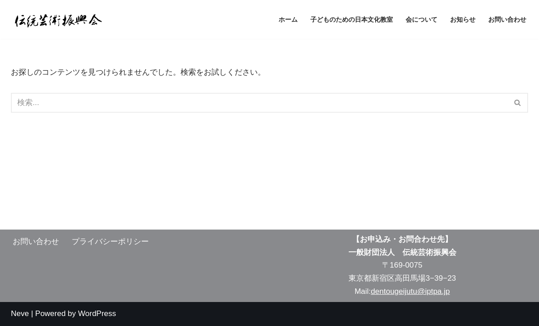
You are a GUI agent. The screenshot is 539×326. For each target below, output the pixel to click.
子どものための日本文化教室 (351, 19)
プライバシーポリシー (110, 241)
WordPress (97, 313)
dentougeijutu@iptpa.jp (410, 291)
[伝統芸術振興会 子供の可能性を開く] (56, 19)
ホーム (288, 19)
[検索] (259, 103)
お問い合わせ (507, 19)
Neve (20, 313)
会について (421, 19)
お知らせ (462, 19)
